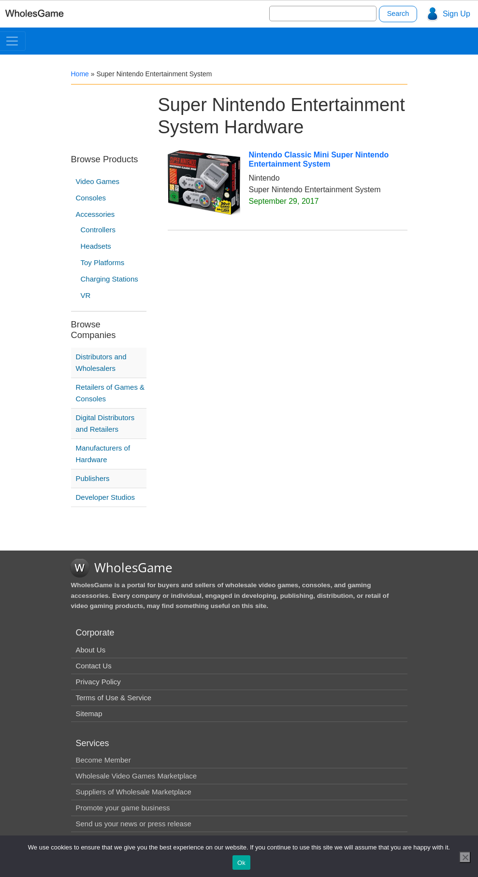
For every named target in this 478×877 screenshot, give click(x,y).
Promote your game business (123, 808)
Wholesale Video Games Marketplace (136, 776)
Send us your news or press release (133, 824)
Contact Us (94, 666)
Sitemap (89, 713)
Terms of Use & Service (114, 697)
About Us (91, 650)
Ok (241, 862)
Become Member (103, 760)
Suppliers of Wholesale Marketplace (133, 792)
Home (80, 74)
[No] (465, 857)
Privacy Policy (98, 682)
